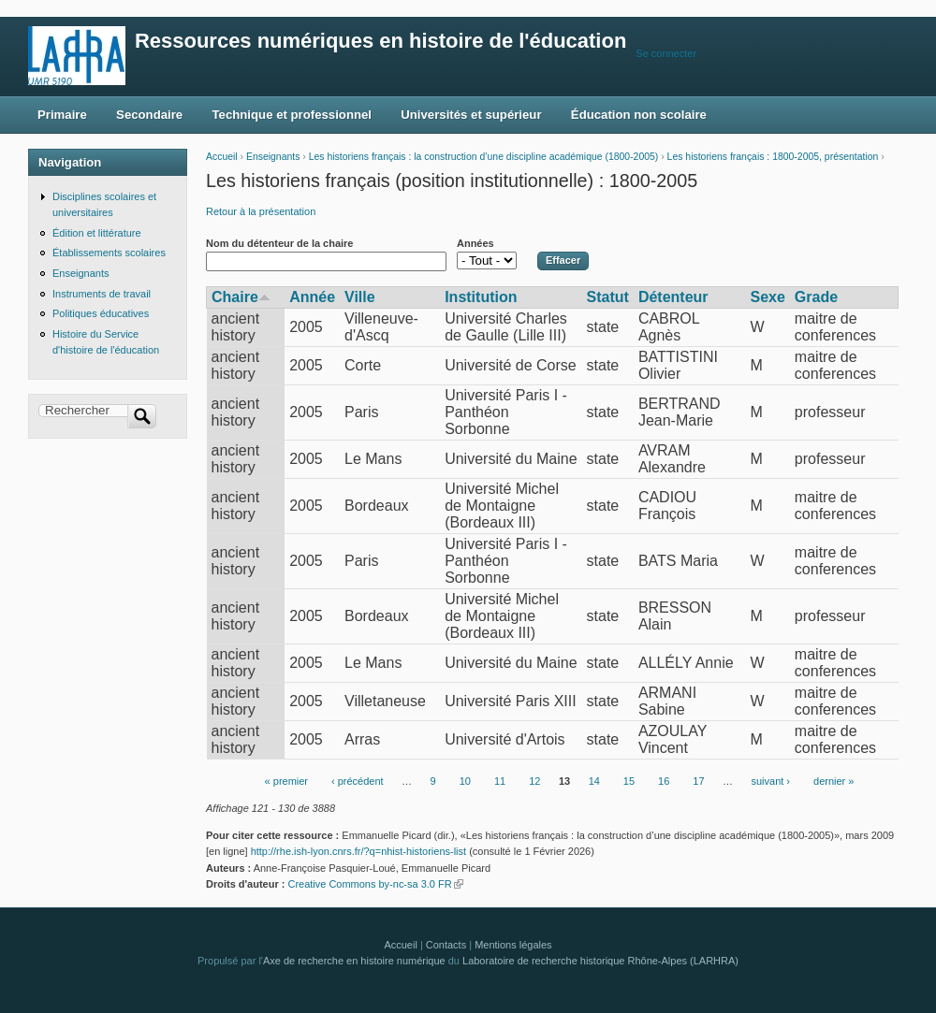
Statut (608, 297)
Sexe (767, 297)
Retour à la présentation (260, 211)
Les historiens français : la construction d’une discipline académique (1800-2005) (484, 157)
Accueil (222, 157)
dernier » (833, 781)
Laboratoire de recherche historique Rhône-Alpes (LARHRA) (600, 960)
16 (663, 781)
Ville (359, 297)
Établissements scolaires (109, 252)
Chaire (241, 297)
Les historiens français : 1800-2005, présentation (773, 157)
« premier (286, 781)
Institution (481, 297)
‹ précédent (357, 781)
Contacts (446, 944)
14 (594, 781)
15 (629, 781)
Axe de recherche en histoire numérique (354, 960)
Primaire (62, 115)
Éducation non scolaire (639, 115)
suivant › (771, 781)
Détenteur (673, 297)
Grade (816, 297)
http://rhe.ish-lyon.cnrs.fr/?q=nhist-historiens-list (358, 851)
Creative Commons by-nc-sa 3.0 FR (374, 884)
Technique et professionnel (292, 115)
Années (475, 243)
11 (499, 781)
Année (312, 297)
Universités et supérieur (471, 115)
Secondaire (149, 115)
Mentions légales (513, 944)
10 (465, 781)
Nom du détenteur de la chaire (279, 243)
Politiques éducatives (100, 313)
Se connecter (666, 53)
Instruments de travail (101, 293)
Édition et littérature (96, 233)
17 (698, 781)
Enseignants (273, 157)
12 (534, 781)
